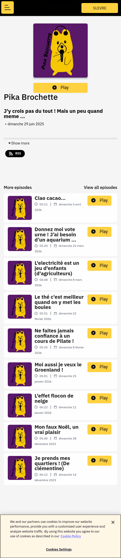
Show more (19, 143)
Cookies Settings (59, 551)
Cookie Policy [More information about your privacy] (71, 538)
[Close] (112, 523)
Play (60, 87)
